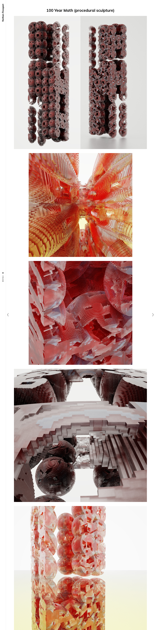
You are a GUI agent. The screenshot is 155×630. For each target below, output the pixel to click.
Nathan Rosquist (3, 13)
